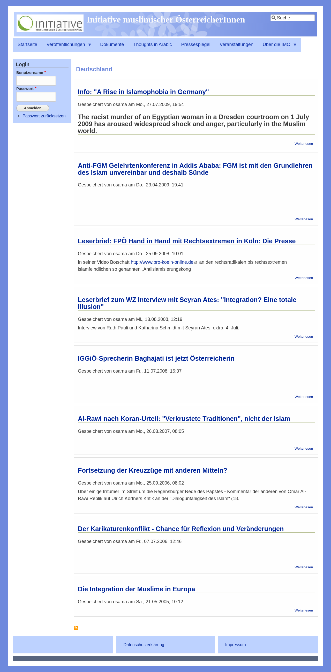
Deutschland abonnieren (76, 630)
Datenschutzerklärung (143, 644)
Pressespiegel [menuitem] (195, 44)
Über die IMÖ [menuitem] (277, 47)
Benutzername (29, 72)
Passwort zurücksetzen (43, 115)
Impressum (235, 644)
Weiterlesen (304, 144)
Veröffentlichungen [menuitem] (67, 47)
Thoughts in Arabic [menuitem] (152, 44)
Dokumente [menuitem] (112, 44)
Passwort (25, 88)
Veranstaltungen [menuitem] (236, 44)
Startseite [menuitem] (27, 44)
